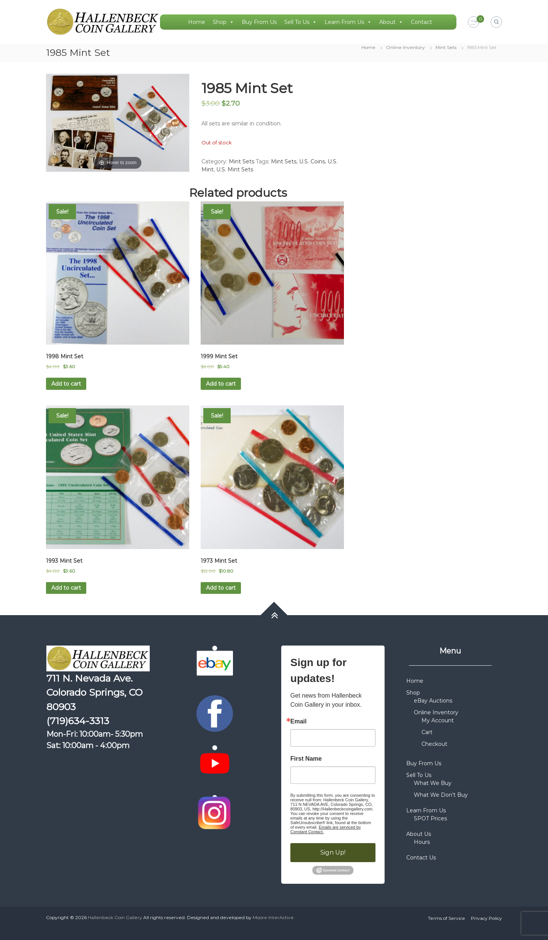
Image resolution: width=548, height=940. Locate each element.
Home (196, 22)
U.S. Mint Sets (234, 169)
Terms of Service (446, 918)
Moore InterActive (273, 917)
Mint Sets (446, 47)
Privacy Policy (486, 918)
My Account (437, 720)
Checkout (434, 744)
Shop (223, 22)
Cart (426, 732)
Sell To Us (300, 22)
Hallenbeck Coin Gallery (115, 917)
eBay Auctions (433, 700)
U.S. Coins (312, 161)
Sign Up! (332, 852)
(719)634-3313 (77, 720)
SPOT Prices (430, 818)
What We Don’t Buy (441, 794)
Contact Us (421, 857)
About (391, 22)
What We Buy (432, 783)
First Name (306, 759)
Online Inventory (405, 47)
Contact (421, 22)
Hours (422, 842)
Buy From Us (259, 22)
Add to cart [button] (66, 383)
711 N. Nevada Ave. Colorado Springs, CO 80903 (94, 692)
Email (298, 721)
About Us (418, 834)
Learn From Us (348, 22)
